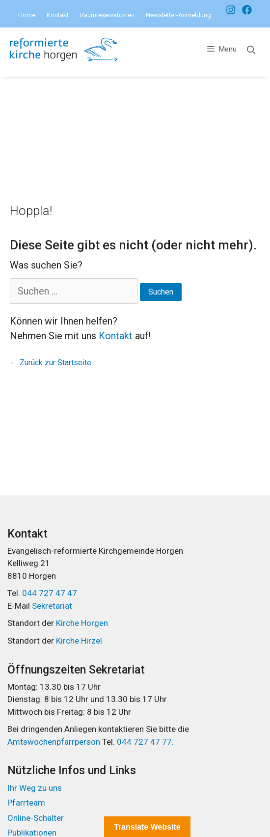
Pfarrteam (26, 803)
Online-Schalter (35, 818)
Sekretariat (52, 606)
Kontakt (58, 15)
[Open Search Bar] (251, 50)
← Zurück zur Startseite (50, 362)
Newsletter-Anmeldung (178, 15)
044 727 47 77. (144, 742)
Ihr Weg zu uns (34, 788)
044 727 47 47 (49, 593)
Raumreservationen (107, 15)
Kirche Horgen (82, 623)
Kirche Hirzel (79, 641)
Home (26, 15)
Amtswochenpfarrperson (54, 742)
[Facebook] (228, 10)
